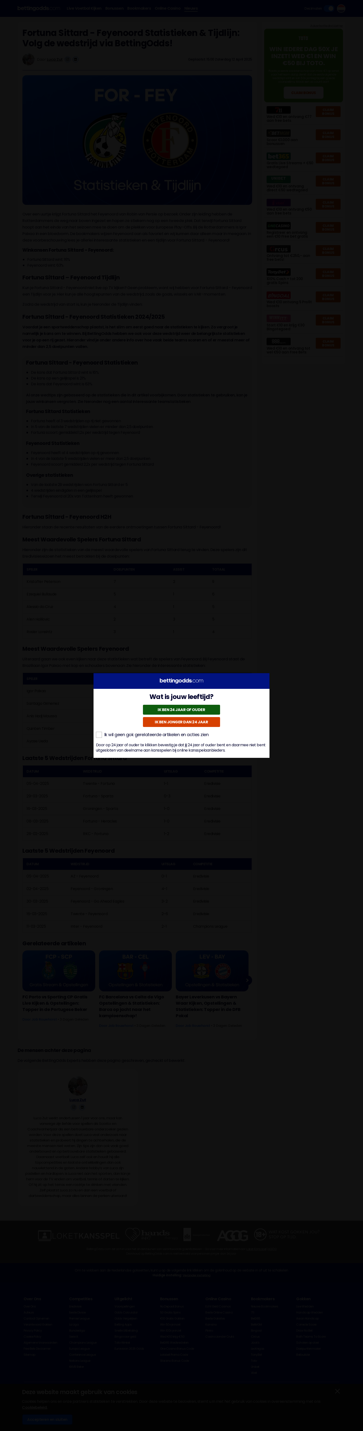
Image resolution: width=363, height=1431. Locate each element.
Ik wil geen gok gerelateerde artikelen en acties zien (152, 735)
